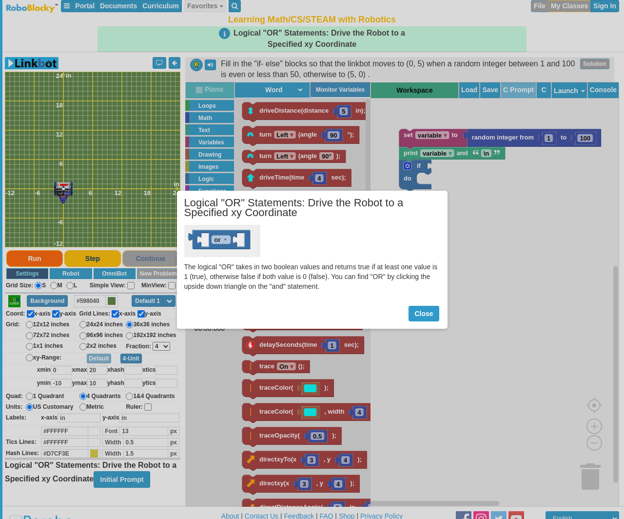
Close (423, 314)
